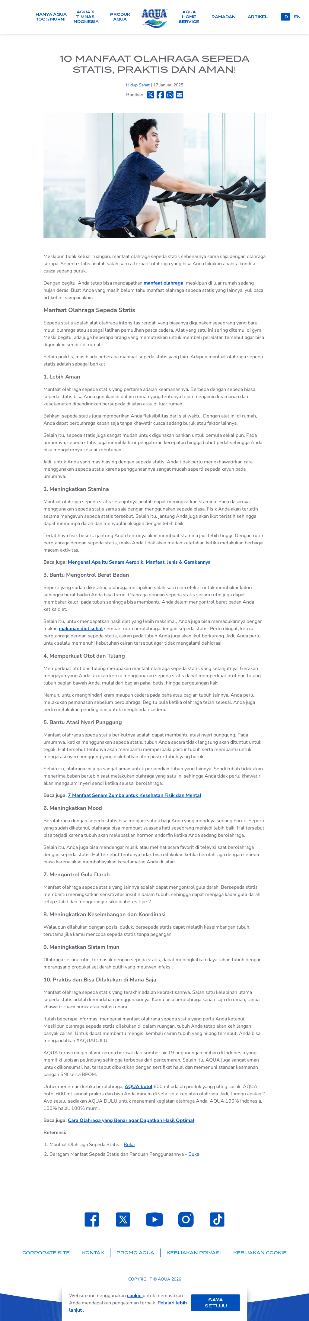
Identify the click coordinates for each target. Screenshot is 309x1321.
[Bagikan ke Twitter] (150, 95)
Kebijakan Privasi (194, 1252)
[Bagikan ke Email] (179, 95)
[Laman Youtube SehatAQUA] (154, 1219)
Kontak (93, 1252)
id (285, 16)
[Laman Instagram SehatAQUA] (186, 1219)
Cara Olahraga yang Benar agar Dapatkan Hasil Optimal (131, 1120)
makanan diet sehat (81, 628)
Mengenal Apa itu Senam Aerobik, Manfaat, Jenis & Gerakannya (139, 562)
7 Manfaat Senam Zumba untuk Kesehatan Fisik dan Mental (134, 795)
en (297, 16)
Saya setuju (216, 1302)
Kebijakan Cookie (260, 1252)
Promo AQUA (135, 1252)
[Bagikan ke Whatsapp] (170, 95)
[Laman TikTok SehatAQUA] (217, 1219)
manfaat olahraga (163, 283)
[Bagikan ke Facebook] (160, 95)
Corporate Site (46, 1252)
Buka (129, 1144)
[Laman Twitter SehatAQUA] (123, 1219)
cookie (135, 1295)
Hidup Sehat (138, 85)
